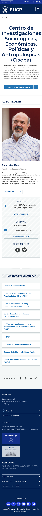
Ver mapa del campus (10, 415)
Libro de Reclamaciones (11, 449)
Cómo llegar (10, 411)
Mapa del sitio (7, 477)
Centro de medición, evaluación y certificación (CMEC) (17, 315)
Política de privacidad (10, 486)
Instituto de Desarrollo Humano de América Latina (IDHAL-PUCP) (17, 294)
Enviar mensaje (21, 236)
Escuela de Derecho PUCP (14, 286)
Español (38, 2)
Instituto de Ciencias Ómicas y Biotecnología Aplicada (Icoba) (16, 305)
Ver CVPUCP (14, 192)
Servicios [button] (28, 2)
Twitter (24, 249)
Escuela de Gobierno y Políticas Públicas (20, 352)
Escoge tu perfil (6, 2)
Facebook (17, 249)
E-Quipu (7, 337)
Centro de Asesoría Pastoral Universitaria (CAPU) (20, 360)
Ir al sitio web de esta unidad (23, 87)
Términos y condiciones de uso (14, 481)
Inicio (3, 18)
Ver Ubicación (21, 214)
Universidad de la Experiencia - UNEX (19, 344)
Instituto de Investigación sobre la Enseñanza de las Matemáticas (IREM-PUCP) (19, 326)
